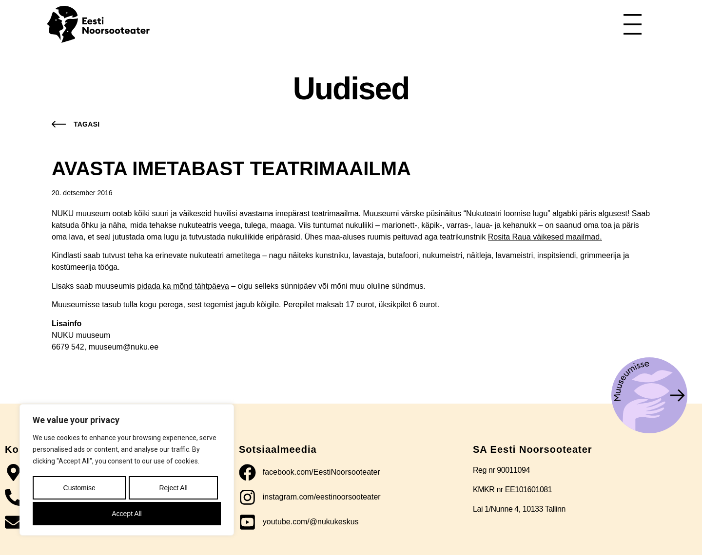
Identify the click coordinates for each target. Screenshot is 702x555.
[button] (73, 124)
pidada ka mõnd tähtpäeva (183, 286)
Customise (78, 490)
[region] (127, 472)
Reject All (172, 490)
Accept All (126, 514)
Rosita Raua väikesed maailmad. (545, 237)
